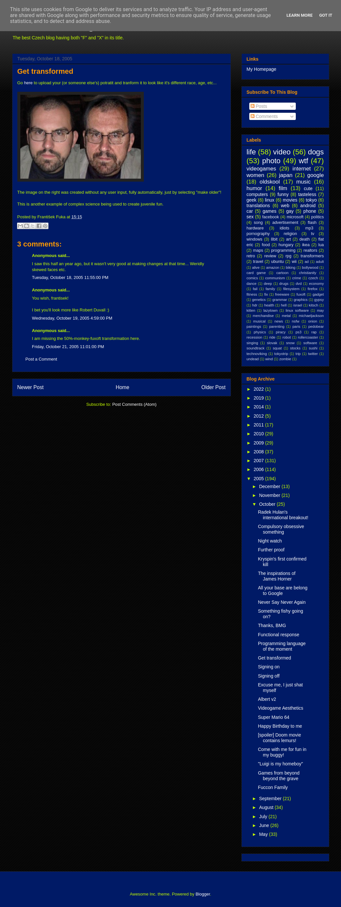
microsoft (295, 217)
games (269, 211)
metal (286, 316)
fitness (252, 294)
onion (312, 321)
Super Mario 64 (273, 717)
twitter (313, 354)
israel (298, 305)
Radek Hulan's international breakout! (283, 514)
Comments (264, 116)
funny (283, 194)
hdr (254, 305)
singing (252, 343)
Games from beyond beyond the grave (278, 775)
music (303, 182)
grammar (280, 300)
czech (313, 278)
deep (268, 284)
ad (307, 262)
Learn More (300, 15)
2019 (259, 398)
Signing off (268, 676)
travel (258, 261)
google (315, 175)
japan (286, 175)
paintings (254, 326)
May (264, 834)
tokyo (311, 200)
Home (122, 387)
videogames (261, 169)
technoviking (257, 354)
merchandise (263, 316)
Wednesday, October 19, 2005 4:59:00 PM (72, 318)
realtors (310, 250)
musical (259, 321)
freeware (282, 294)
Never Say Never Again (282, 602)
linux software (297, 310)
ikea (306, 245)
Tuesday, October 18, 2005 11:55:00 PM (70, 277)
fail (255, 289)
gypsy (319, 300)
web (285, 205)
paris (296, 326)
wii (294, 261)
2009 (259, 442)
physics (260, 332)
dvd (299, 284)
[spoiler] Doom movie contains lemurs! (279, 737)
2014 (259, 406)
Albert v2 (267, 699)
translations (258, 205)
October (268, 504)
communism (275, 278)
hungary (286, 245)
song (258, 222)
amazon (272, 267)
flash (312, 222)
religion (290, 233)
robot (286, 337)
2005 (259, 478)
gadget (318, 294)
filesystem (291, 289)
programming (283, 250)
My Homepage (261, 69)
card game (256, 273)
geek (251, 200)
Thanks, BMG (272, 625)
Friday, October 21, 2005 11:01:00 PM (68, 346)
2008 (259, 451)
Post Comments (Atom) (134, 404)
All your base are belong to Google (282, 590)
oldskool (270, 182)
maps (258, 250)
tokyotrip (281, 354)
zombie (285, 359)
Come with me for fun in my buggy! (282, 752)
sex (250, 216)
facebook (270, 217)
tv (312, 233)
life (251, 152)
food (266, 245)
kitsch (313, 305)
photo (271, 161)
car (250, 211)
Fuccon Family (273, 787)
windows (254, 239)
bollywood (310, 267)
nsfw (295, 321)
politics (317, 217)
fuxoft (300, 294)
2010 (259, 433)
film (283, 188)
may (320, 310)
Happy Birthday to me (280, 726)
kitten (251, 310)
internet (302, 169)
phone (309, 211)
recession (254, 337)
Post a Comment (41, 359)
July (264, 816)
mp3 (309, 228)
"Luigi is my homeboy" (280, 763)
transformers (312, 256)
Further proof (271, 549)
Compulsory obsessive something (281, 529)
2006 (259, 469)
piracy (281, 332)
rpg (288, 256)
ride (272, 337)
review (270, 256)
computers (257, 194)
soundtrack (256, 348)
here (28, 82)
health (269, 305)
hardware (255, 228)
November (270, 495)
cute (308, 188)
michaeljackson (311, 316)
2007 (259, 460)
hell (283, 305)
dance (251, 284)
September (271, 798)
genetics (259, 300)
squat (277, 348)
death (304, 239)
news (279, 321)
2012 (259, 416)
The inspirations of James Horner (276, 576)
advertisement (285, 222)
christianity (307, 273)
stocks (295, 348)
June (264, 825)
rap (313, 332)
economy (316, 284)
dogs (316, 152)
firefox (312, 289)
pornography (258, 233)
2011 (259, 424)
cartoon (282, 273)
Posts (259, 106)
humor (254, 188)
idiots (284, 228)
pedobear (316, 326)
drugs (284, 284)
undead (253, 359)
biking (290, 267)
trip (298, 354)
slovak (272, 343)
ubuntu (277, 261)
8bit (274, 239)
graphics (301, 300)
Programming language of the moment (282, 646)
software (310, 343)
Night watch (270, 540)
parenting (277, 326)
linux (270, 200)
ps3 (298, 332)
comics (252, 278)
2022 (259, 389)
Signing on (268, 666)
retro (251, 256)
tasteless (307, 194)
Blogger (203, 894)
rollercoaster (308, 337)
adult (320, 262)
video (282, 152)
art (288, 239)
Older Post (213, 387)
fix (266, 294)
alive (255, 267)
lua (321, 245)
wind (269, 359)
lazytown (270, 310)
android (308, 205)
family (270, 289)
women (255, 175)
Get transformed (45, 71)
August (267, 807)
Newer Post (30, 387)
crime (296, 278)
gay (290, 211)
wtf (303, 161)
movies (290, 200)
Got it (325, 15)
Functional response (278, 634)
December (270, 486)
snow (290, 343)
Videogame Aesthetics (280, 708)
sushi (313, 348)
